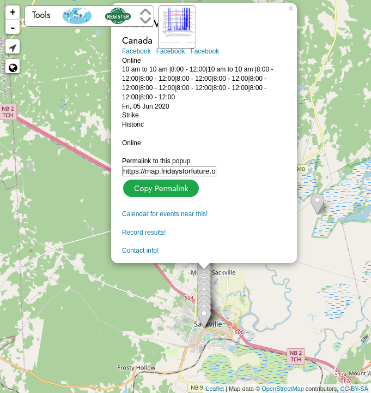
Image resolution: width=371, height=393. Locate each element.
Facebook (136, 51)
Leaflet (215, 388)
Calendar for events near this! (165, 214)
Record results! (144, 232)
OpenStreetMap (282, 388)
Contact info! (140, 250)
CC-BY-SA (354, 388)
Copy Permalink (160, 187)
